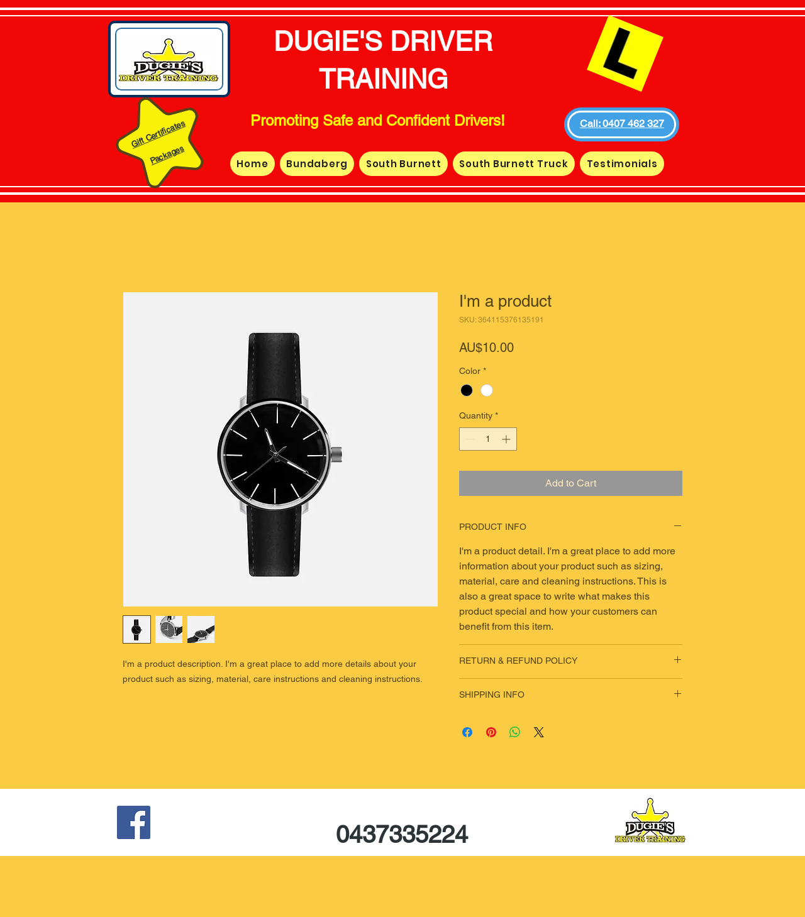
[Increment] (507, 439)
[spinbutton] (488, 439)
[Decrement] (469, 439)
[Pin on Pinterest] (491, 732)
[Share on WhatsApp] (515, 732)
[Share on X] (539, 732)
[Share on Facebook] (467, 732)
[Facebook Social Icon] (133, 822)
